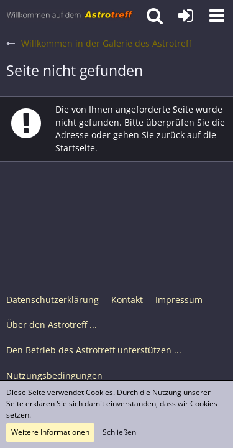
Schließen (119, 432)
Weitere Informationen (50, 432)
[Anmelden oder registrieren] (185, 15)
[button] (216, 15)
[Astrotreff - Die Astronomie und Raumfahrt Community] (70, 15)
